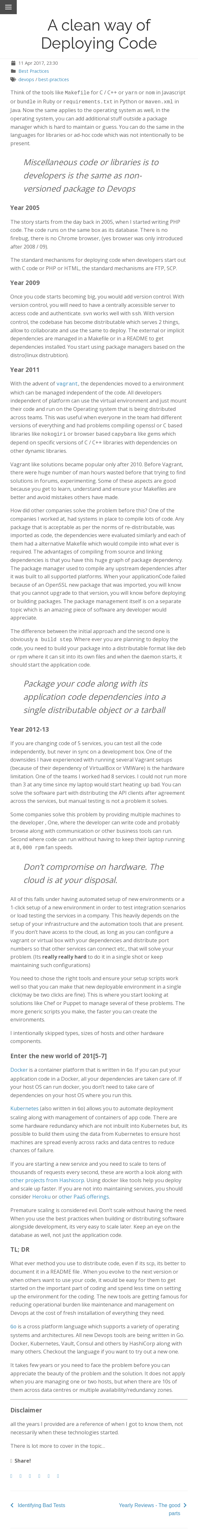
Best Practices (33, 71)
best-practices (53, 79)
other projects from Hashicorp (47, 1174)
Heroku (41, 1190)
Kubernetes (24, 1103)
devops (26, 79)
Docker (19, 1065)
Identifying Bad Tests (41, 1499)
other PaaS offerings (84, 1190)
